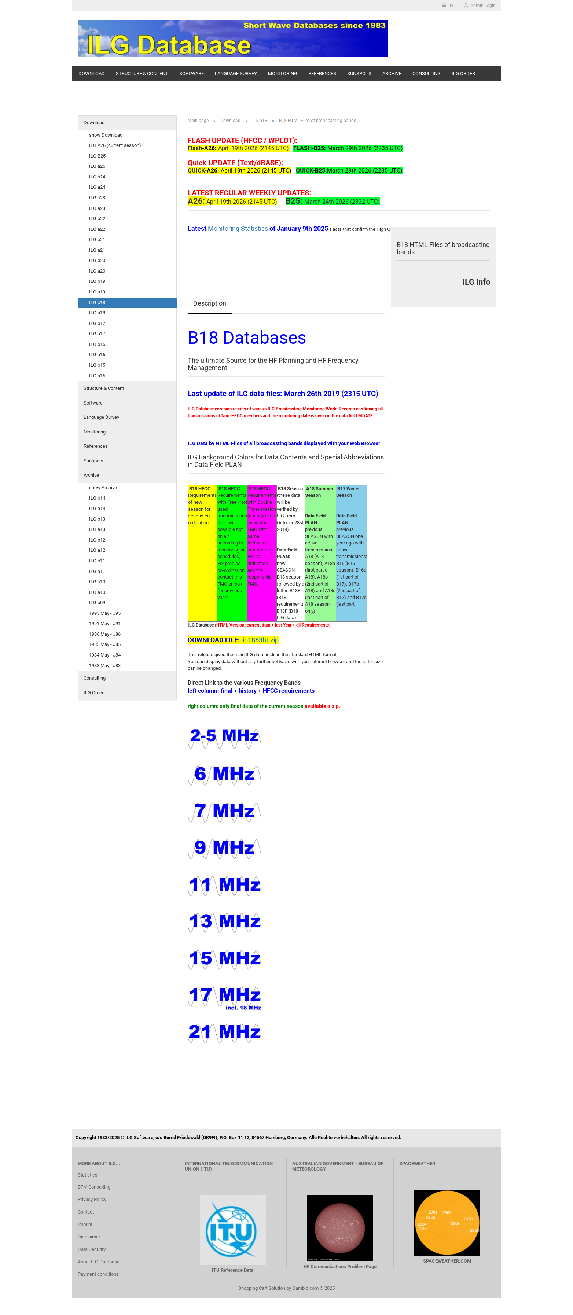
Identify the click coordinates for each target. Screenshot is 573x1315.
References (322, 73)
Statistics (88, 1175)
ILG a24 (97, 187)
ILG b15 (97, 365)
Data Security (92, 1249)
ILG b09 (97, 602)
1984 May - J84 (105, 655)
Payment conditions (98, 1274)
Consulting (426, 73)
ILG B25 (97, 156)
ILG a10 (97, 592)
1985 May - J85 (105, 644)
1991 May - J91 (105, 623)
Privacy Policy (92, 1199)
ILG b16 (97, 344)
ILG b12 (97, 540)
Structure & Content (142, 73)
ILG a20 (97, 271)
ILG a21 (97, 250)
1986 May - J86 (105, 634)
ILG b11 (97, 561)
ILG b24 (97, 177)
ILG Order (463, 73)
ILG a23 (97, 208)
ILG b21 (97, 239)
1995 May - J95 (105, 613)
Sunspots (359, 73)
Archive (391, 73)
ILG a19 (97, 292)
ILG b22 (97, 218)
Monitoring (282, 73)
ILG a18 (97, 312)
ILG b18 (97, 302)
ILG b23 (97, 197)
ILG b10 (97, 581)
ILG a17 (97, 333)
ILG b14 (97, 498)
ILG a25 (97, 166)
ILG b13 (97, 519)
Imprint (85, 1224)
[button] (447, 5)
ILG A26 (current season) (115, 145)
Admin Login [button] (480, 5)
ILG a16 (97, 354)
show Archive (103, 487)
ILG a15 (97, 375)
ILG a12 (97, 550)
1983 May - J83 (105, 665)
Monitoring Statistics (238, 228)
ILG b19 (97, 281)
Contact (86, 1212)
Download (91, 73)
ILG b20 (97, 260)
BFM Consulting (94, 1187)
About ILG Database (99, 1261)
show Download (105, 135)
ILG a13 (97, 529)
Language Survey (236, 73)
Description (209, 303)
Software (191, 73)
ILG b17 (97, 323)
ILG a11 (97, 571)
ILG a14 (97, 508)
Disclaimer (89, 1237)
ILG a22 (97, 229)
